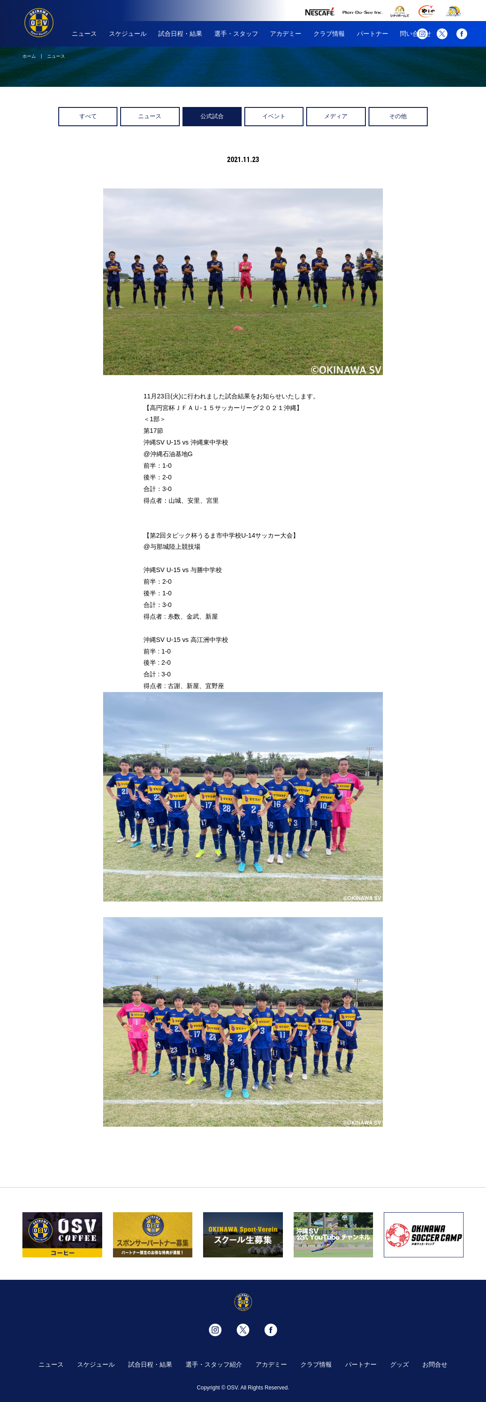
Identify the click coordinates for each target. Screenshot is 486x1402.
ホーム (29, 56)
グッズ (399, 1364)
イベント (274, 116)
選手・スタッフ (236, 33)
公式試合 (212, 116)
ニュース (84, 33)
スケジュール (128, 33)
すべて (88, 116)
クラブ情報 (329, 33)
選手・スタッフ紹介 (214, 1364)
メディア (335, 116)
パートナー (372, 33)
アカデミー (285, 33)
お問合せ (434, 1364)
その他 (398, 116)
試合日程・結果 (180, 33)
